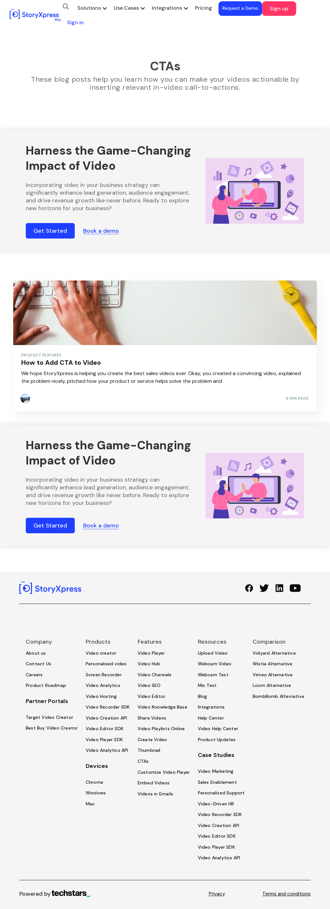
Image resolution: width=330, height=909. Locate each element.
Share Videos (152, 718)
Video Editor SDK (104, 728)
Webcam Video (214, 664)
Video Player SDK (104, 739)
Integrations (167, 8)
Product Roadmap (46, 685)
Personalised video (106, 664)
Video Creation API (106, 718)
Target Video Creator (49, 717)
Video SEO (149, 685)
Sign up (279, 8)
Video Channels (155, 675)
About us (36, 653)
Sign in (75, 22)
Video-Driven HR (216, 804)
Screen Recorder (104, 675)
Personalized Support (221, 793)
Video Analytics (103, 685)
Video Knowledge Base (162, 707)
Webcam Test (213, 675)
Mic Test (207, 685)
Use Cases (126, 8)
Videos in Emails (155, 794)
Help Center (211, 718)
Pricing (203, 8)
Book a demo (101, 231)
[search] (66, 6)
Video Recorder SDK (108, 707)
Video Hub (149, 664)
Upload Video (213, 653)
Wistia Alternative (273, 664)
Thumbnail (149, 750)
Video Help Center (218, 728)
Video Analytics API (107, 750)
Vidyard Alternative (274, 653)
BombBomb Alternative (278, 696)
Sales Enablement (217, 782)
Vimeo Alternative (273, 675)
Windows (96, 793)
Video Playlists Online (161, 728)
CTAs (143, 761)
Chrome (94, 782)
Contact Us (38, 664)
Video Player (151, 653)
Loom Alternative (272, 685)
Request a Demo (240, 8)
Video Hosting (101, 696)
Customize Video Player (164, 772)
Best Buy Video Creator (52, 728)
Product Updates (217, 739)
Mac (90, 804)
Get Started (50, 231)
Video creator (101, 653)
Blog (202, 696)
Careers (34, 675)
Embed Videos (154, 783)
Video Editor (151, 696)
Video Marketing (216, 771)
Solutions (89, 8)
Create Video (152, 739)
